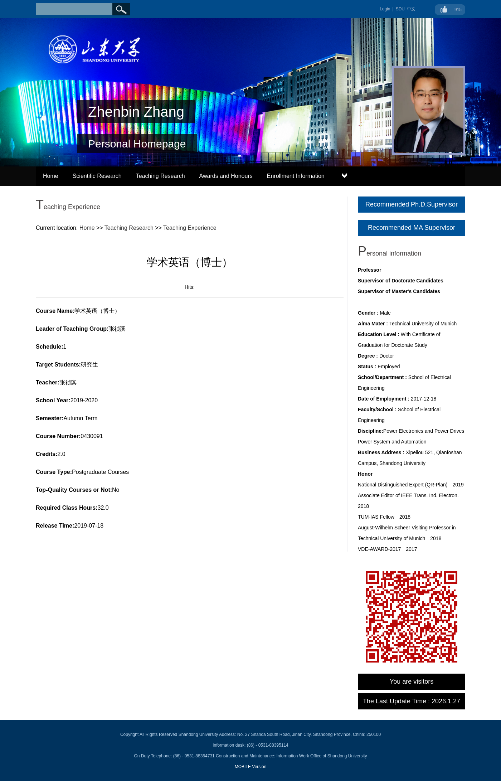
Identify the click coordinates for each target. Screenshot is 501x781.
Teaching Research (160, 176)
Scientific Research (97, 176)
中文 (411, 8)
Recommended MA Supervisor (411, 227)
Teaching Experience (190, 228)
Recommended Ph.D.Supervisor (411, 204)
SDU (400, 8)
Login (385, 8)
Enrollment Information (296, 176)
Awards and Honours (226, 176)
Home (50, 176)
